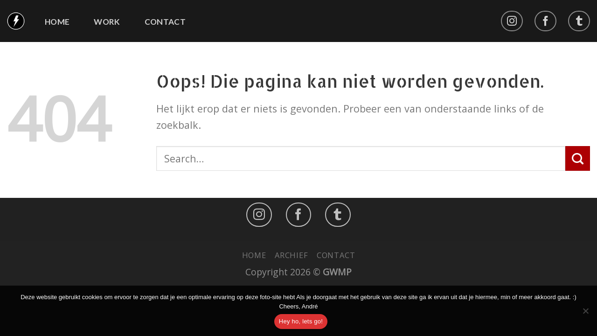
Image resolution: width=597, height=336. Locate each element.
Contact (165, 22)
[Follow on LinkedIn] (579, 21)
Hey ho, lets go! (301, 321)
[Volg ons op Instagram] (512, 21)
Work (107, 22)
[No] (585, 313)
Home (57, 22)
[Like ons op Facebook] (545, 21)
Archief (291, 255)
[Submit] (577, 158)
